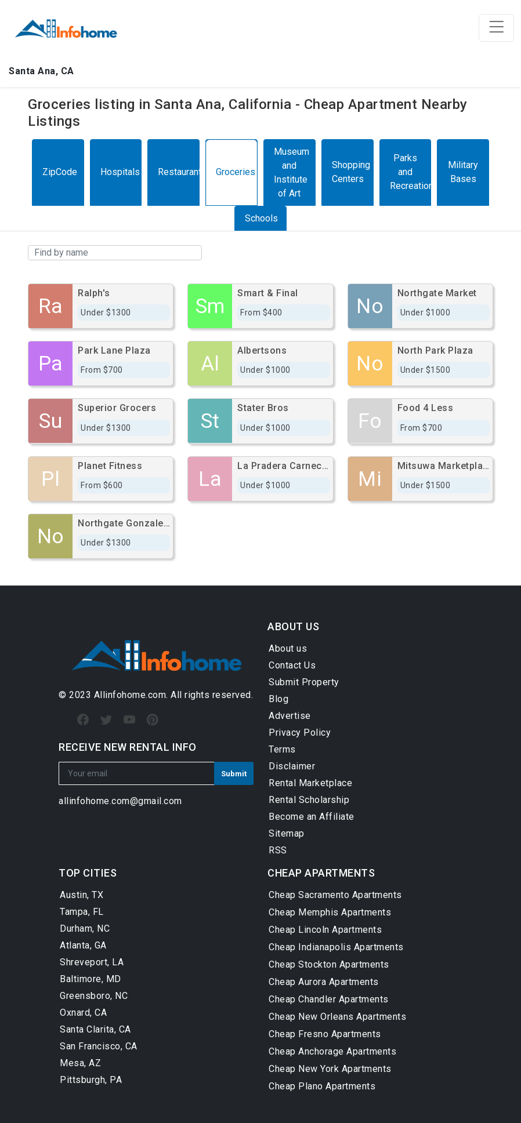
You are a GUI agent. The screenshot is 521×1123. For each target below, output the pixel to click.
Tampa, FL (82, 911)
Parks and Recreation (410, 171)
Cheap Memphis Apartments (330, 912)
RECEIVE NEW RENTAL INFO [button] (128, 747)
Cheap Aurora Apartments (324, 981)
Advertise (290, 715)
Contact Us (292, 665)
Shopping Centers (351, 171)
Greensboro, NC (94, 995)
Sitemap (287, 833)
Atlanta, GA (83, 945)
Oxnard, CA (83, 1012)
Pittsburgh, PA (91, 1079)
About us (288, 648)
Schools (261, 218)
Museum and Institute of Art (291, 172)
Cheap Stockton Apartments (329, 964)
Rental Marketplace (310, 782)
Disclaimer (292, 766)
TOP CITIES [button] (88, 873)
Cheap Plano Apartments (322, 1086)
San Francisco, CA (99, 1046)
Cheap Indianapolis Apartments (336, 947)
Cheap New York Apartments (330, 1068)
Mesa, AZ (80, 1063)
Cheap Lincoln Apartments (325, 929)
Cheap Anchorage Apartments (332, 1051)
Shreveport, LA (92, 962)
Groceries (235, 171)
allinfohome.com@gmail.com (120, 800)
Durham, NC (85, 928)
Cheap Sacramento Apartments (335, 894)
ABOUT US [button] (293, 626)
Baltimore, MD (90, 978)
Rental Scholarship (309, 799)
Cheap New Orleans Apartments (337, 1016)
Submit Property (304, 682)
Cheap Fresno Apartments (325, 1034)
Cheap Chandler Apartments (329, 999)
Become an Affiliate (311, 816)
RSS (278, 850)
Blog (278, 698)
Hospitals (120, 171)
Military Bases (463, 171)
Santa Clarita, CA (95, 1029)
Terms (282, 749)
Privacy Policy (300, 732)
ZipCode (59, 171)
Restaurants (178, 171)
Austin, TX (81, 894)
